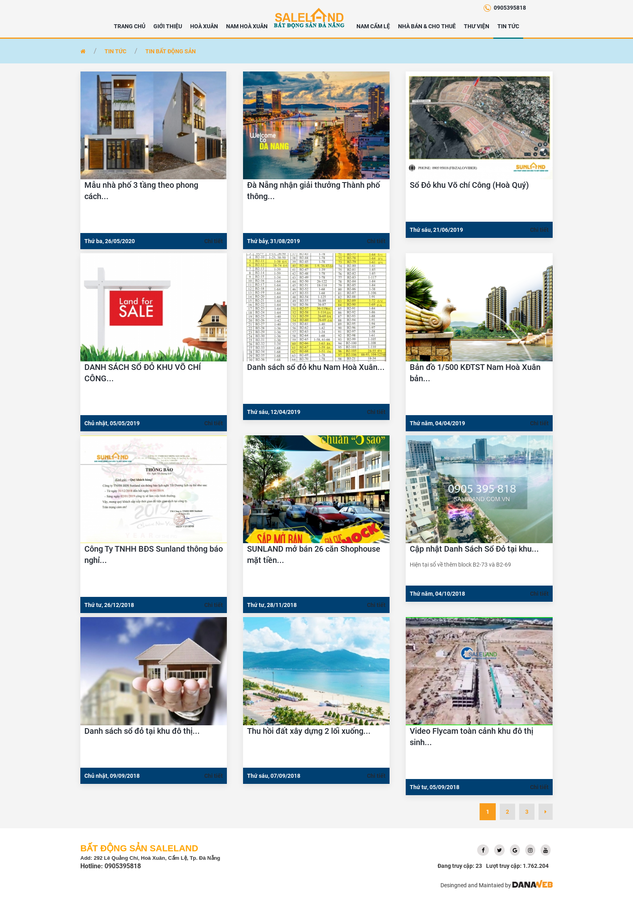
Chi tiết (213, 241)
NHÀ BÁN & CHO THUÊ (427, 26)
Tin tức (508, 26)
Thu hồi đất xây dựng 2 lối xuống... (309, 731)
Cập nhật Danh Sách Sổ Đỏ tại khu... (474, 549)
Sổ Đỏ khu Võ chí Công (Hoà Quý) (469, 185)
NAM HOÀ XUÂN (247, 26)
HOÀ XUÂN (204, 26)
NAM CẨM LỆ (373, 26)
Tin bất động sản (170, 51)
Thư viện (476, 26)
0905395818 (510, 7)
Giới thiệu (167, 26)
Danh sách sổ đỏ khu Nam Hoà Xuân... (316, 367)
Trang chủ (129, 26)
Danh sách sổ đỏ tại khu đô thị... (142, 731)
